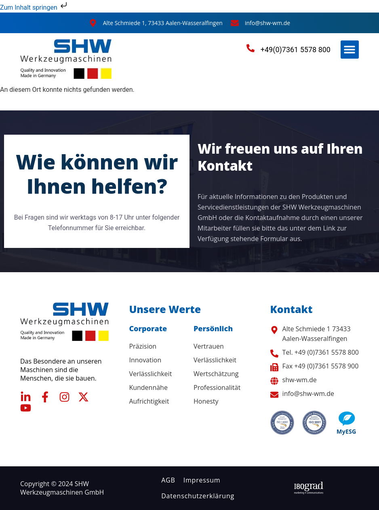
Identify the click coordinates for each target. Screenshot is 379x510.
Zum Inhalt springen (34, 7)
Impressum (202, 480)
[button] (350, 49)
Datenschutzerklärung (197, 495)
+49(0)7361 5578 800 (296, 49)
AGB (168, 480)
